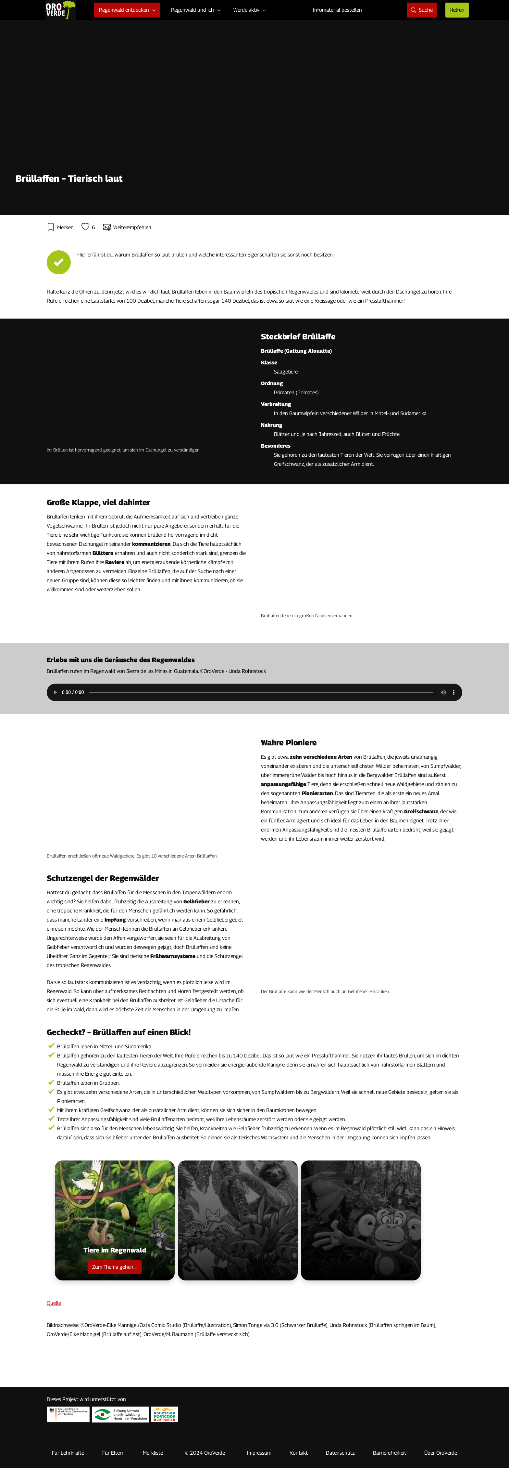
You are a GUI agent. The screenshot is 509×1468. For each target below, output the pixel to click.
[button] (115, 1220)
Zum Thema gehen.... (114, 1267)
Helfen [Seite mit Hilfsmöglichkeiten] (457, 10)
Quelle (54, 1303)
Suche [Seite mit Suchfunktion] (422, 10)
